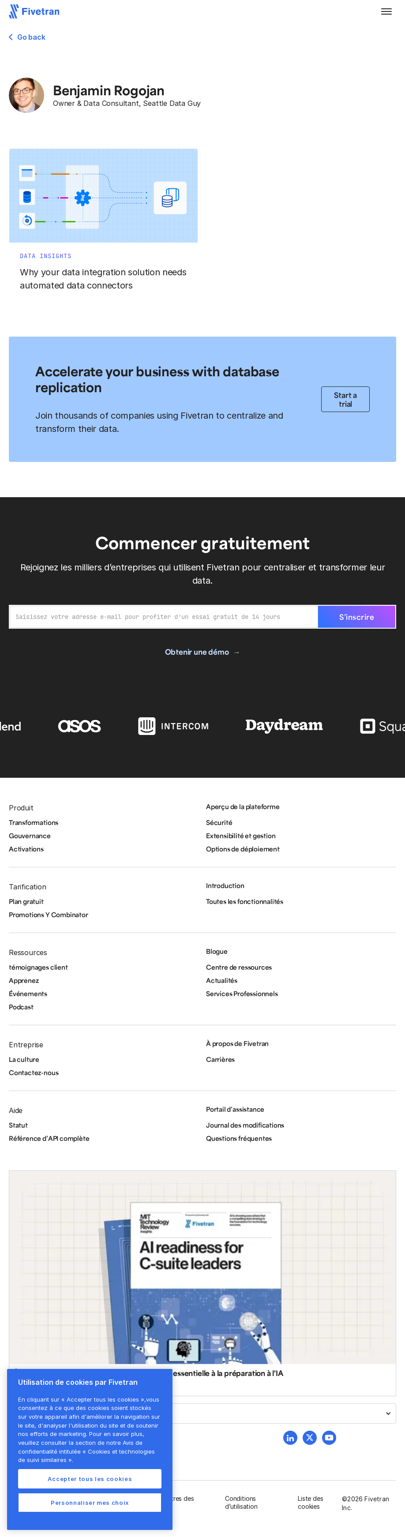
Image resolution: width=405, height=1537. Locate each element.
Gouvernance (30, 836)
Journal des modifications (245, 1125)
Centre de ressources (239, 967)
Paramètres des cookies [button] (172, 1502)
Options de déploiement (243, 849)
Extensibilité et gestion (240, 836)
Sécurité (219, 822)
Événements (28, 993)
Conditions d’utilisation (241, 1502)
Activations (26, 849)
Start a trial (345, 399)
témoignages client (38, 967)
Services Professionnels (242, 993)
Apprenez (23, 980)
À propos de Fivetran (237, 1043)
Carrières (220, 1059)
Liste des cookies (310, 1502)
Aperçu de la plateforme (243, 806)
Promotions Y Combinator (48, 914)
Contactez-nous (33, 1072)
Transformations (33, 822)
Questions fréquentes (239, 1138)
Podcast (21, 1007)
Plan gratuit (26, 901)
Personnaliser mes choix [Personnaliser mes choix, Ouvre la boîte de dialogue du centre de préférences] (90, 1502)
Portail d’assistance (235, 1109)
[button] (386, 11)
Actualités (221, 980)
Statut (18, 1125)
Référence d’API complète (49, 1138)
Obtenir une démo (197, 651)
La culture (24, 1059)
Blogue (217, 951)
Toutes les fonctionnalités (244, 901)
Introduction (225, 885)
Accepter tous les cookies (90, 1478)
